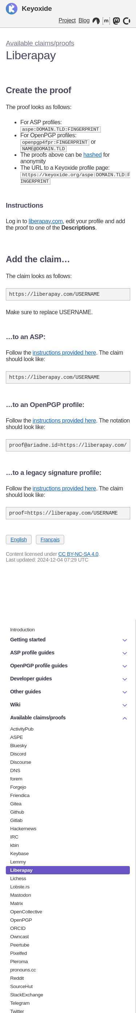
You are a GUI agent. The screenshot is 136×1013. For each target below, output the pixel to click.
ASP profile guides (69, 653)
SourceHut (21, 986)
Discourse (20, 762)
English (19, 546)
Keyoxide (29, 8)
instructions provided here (64, 355)
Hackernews (23, 828)
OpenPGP (21, 920)
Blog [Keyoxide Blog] (84, 20)
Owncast (19, 936)
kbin (14, 845)
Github (17, 812)
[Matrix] (106, 21)
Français (50, 546)
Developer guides (69, 679)
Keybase (19, 853)
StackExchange (26, 994)
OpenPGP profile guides (69, 666)
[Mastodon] (116, 21)
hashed (92, 156)
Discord (18, 754)
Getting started (69, 640)
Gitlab (16, 820)
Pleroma (19, 961)
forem (16, 779)
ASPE (16, 737)
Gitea (15, 803)
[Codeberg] (96, 21)
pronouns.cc (23, 970)
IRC (14, 837)
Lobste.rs (19, 886)
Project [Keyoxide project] (67, 20)
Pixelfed (18, 953)
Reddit (17, 978)
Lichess (18, 878)
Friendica (19, 795)
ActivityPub (21, 729)
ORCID (17, 928)
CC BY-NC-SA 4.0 (78, 560)
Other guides (69, 692)
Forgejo (18, 787)
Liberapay (21, 870)
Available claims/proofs (40, 43)
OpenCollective (26, 911)
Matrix (16, 903)
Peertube (19, 945)
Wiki (69, 705)
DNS (15, 770)
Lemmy (18, 862)
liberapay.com (46, 223)
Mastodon (20, 895)
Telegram (20, 1003)
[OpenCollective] (126, 21)
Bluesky (18, 745)
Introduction (22, 629)
